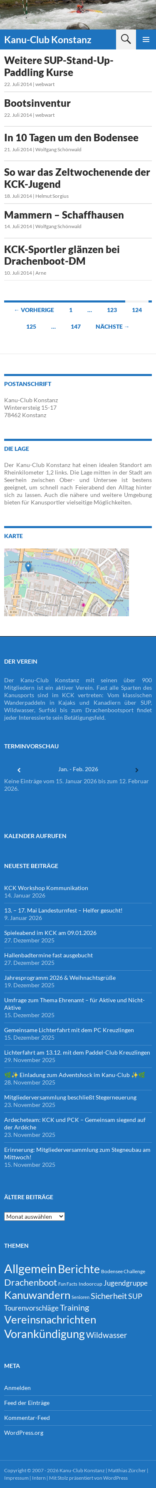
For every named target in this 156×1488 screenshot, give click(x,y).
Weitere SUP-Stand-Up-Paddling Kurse (59, 66)
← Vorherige (34, 309)
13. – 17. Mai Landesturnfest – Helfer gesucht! (63, 910)
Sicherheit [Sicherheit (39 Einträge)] (109, 1296)
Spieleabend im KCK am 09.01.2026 (50, 932)
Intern (39, 1478)
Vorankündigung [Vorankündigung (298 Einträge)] (44, 1333)
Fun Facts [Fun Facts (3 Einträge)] (67, 1283)
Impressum (16, 1478)
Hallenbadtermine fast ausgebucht (48, 955)
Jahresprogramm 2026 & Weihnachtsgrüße (60, 977)
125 (31, 326)
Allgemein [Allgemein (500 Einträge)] (30, 1268)
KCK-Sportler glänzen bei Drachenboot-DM (62, 255)
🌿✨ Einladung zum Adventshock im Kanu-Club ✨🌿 (74, 1074)
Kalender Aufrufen (35, 835)
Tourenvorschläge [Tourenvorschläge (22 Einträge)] (31, 1308)
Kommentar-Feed (27, 1417)
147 (76, 326)
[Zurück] (19, 770)
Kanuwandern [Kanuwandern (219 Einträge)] (37, 1294)
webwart (44, 84)
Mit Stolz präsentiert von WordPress (88, 1478)
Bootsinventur (37, 103)
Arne (40, 273)
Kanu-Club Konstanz (48, 39)
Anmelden (17, 1387)
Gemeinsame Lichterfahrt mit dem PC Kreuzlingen (69, 1029)
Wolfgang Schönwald (58, 149)
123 (112, 309)
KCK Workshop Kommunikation (46, 887)
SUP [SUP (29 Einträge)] (135, 1296)
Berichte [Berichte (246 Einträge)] (79, 1269)
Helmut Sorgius (52, 196)
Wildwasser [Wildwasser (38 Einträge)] (106, 1335)
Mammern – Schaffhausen (64, 215)
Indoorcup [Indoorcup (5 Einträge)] (90, 1284)
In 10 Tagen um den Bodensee (71, 137)
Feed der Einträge (27, 1402)
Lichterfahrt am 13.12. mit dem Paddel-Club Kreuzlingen (77, 1052)
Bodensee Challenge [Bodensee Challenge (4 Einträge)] (123, 1271)
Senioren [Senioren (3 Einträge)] (80, 1297)
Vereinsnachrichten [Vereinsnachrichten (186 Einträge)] (50, 1319)
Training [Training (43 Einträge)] (74, 1307)
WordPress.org (23, 1432)
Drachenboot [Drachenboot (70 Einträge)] (30, 1282)
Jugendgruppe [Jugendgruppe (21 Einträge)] (126, 1283)
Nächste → (113, 326)
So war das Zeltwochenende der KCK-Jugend (77, 178)
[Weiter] (137, 770)
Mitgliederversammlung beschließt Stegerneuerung (70, 1097)
